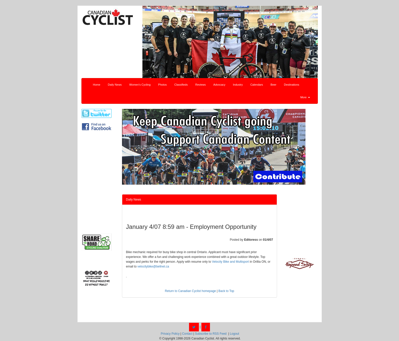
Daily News (115, 84)
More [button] (305, 97)
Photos (162, 84)
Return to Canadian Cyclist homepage (190, 291)
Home (96, 84)
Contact (187, 333)
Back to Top (226, 291)
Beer (273, 84)
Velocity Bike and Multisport (230, 261)
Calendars (256, 84)
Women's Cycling (139, 84)
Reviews (200, 84)
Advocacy (219, 84)
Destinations (291, 84)
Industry (238, 84)
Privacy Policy (170, 333)
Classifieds (181, 84)
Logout (234, 333)
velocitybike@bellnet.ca (153, 266)
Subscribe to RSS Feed (210, 333)
